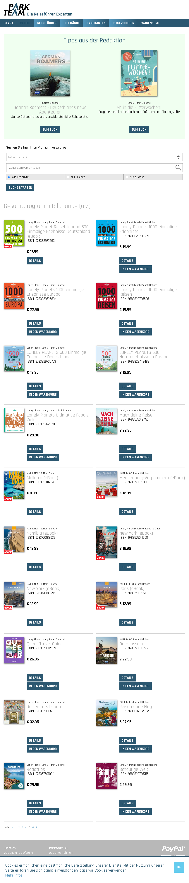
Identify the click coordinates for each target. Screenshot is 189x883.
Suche (25, 23)
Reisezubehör (123, 23)
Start (8, 23)
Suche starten (20, 187)
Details (35, 261)
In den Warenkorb (136, 269)
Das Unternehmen (61, 853)
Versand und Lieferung (18, 853)
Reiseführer (46, 23)
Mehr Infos (13, 875)
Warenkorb (150, 23)
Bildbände (72, 23)
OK (179, 867)
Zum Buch (50, 129)
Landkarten (96, 23)
